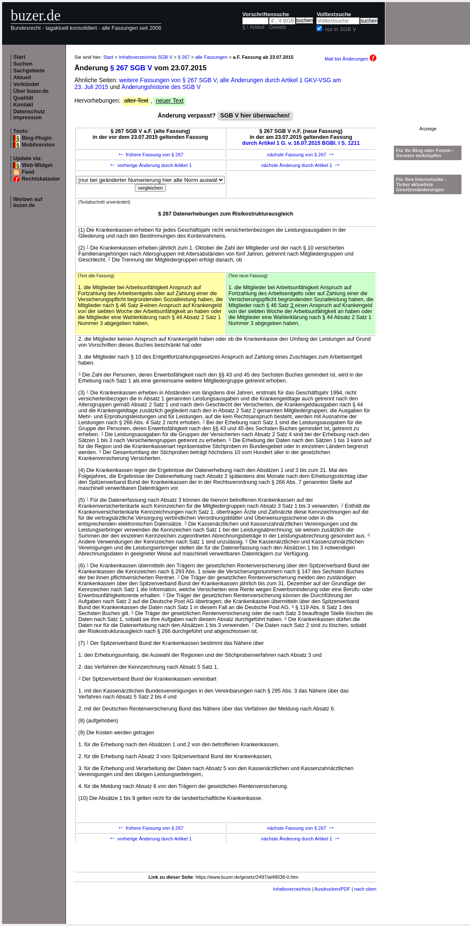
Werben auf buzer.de (27, 202)
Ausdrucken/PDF (332, 888)
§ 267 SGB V (131, 68)
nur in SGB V (340, 29)
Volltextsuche (333, 14)
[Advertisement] (428, 99)
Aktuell (22, 78)
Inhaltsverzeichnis (292, 888)
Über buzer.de (30, 91)
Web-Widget (37, 165)
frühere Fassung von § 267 (150, 154)
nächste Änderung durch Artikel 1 (301, 165)
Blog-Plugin (37, 138)
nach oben (365, 888)
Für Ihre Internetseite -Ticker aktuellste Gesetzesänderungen (421, 184)
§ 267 (184, 57)
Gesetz (277, 27)
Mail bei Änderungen (350, 58)
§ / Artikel (253, 27)
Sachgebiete (29, 71)
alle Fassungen (211, 57)
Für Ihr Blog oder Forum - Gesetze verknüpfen (425, 153)
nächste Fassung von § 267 (301, 154)
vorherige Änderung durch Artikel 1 (150, 165)
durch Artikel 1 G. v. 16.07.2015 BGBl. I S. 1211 (301, 143)
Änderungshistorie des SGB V (161, 86)
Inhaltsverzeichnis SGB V (145, 57)
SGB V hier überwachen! (255, 115)
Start (19, 57)
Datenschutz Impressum (29, 115)
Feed (28, 172)
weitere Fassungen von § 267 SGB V (167, 80)
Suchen (23, 64)
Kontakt (23, 105)
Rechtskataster (41, 179)
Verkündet (26, 84)
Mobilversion (38, 145)
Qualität (23, 98)
